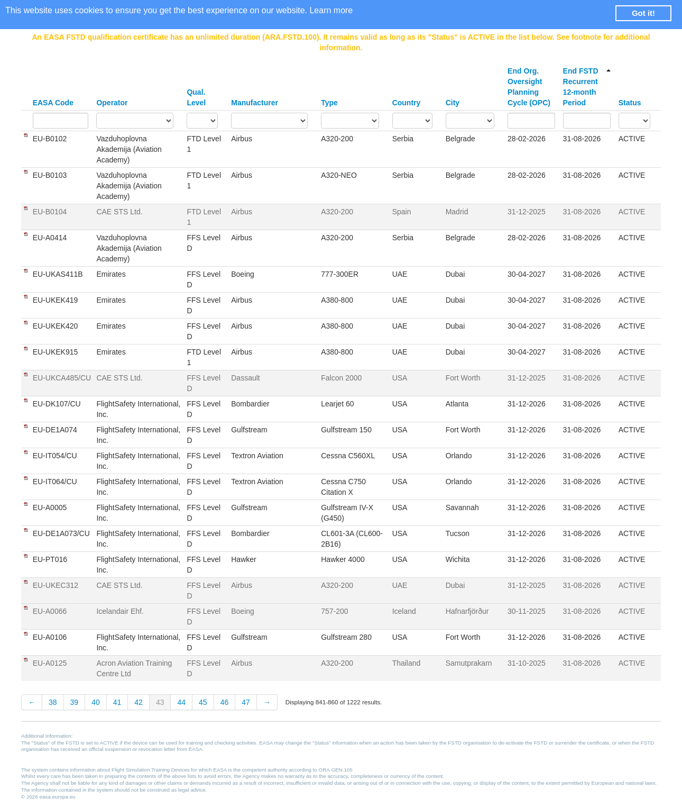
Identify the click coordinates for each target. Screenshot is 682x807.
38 (53, 702)
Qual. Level (196, 97)
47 (246, 702)
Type (329, 102)
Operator (111, 102)
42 (138, 702)
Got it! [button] (643, 12)
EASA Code (53, 102)
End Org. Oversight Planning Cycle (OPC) (529, 87)
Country (406, 102)
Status (630, 102)
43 (160, 702)
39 (74, 702)
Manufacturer (254, 102)
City (452, 102)
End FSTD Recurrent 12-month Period (587, 87)
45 (203, 702)
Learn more (331, 10)
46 (224, 702)
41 (117, 702)
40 (95, 702)
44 (181, 702)
